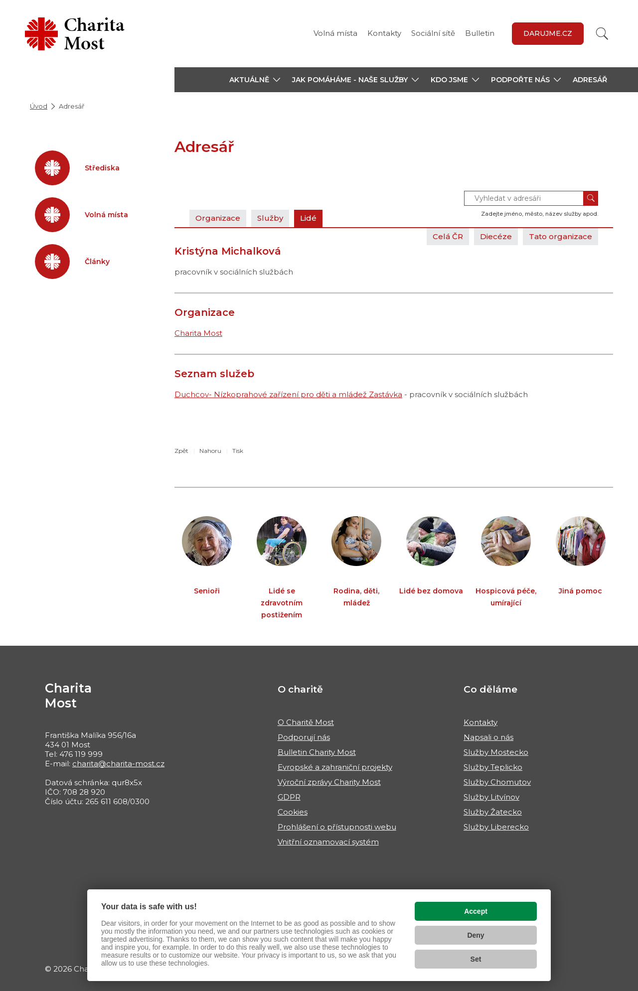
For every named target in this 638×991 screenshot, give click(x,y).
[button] (254, 79)
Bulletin (479, 33)
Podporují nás (304, 737)
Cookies (293, 812)
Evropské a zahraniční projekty (335, 767)
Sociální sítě (433, 33)
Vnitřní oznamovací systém (328, 842)
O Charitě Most (306, 722)
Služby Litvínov (491, 797)
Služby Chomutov (497, 782)
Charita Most (198, 333)
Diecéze (496, 236)
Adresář (590, 79)
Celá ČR (448, 236)
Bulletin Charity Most (317, 752)
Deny (475, 935)
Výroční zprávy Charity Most (329, 782)
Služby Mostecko (496, 752)
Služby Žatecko (493, 812)
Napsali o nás (488, 737)
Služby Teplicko (493, 767)
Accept (475, 911)
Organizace (217, 218)
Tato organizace (560, 236)
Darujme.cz (547, 33)
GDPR (289, 797)
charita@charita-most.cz (118, 763)
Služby (270, 218)
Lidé (308, 218)
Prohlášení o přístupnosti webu (337, 827)
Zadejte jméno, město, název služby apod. (539, 213)
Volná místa (335, 33)
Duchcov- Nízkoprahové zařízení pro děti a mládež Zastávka (288, 394)
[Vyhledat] (602, 33)
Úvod (38, 106)
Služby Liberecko (496, 827)
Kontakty (384, 33)
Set (476, 959)
